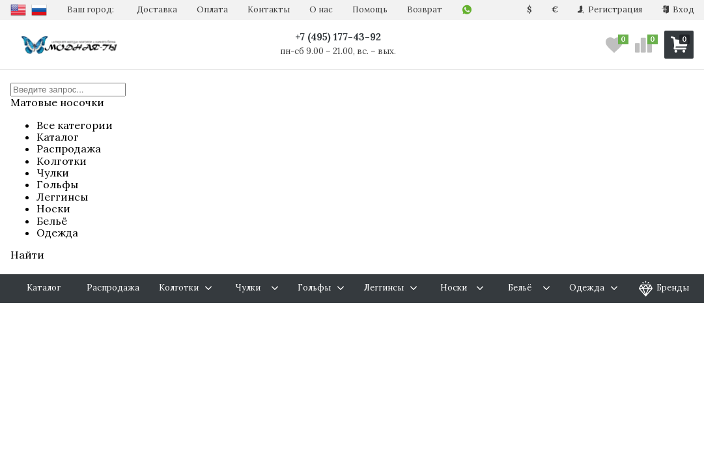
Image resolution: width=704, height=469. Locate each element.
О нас (321, 9)
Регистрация (610, 9)
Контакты (268, 9)
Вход (678, 9)
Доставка (157, 9)
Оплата (212, 9)
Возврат (424, 9)
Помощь (369, 9)
